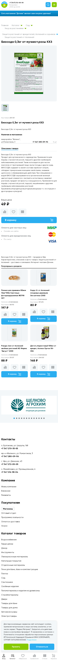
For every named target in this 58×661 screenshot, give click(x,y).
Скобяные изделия (10, 586)
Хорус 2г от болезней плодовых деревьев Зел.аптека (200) (39, 293)
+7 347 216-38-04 (9, 472)
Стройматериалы (9, 595)
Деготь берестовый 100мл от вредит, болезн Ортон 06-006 (43, 348)
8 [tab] (31, 418)
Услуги (4, 526)
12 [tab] (41, 418)
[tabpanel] (29, 405)
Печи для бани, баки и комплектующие (19, 569)
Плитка (4, 573)
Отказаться (42, 647)
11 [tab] (39, 418)
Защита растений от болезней (19, 37)
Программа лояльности (12, 517)
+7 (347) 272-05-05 (16, 3)
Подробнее (32, 640)
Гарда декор (7, 544)
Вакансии (5, 491)
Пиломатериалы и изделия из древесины (20, 590)
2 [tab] (16, 418)
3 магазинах (38, 299)
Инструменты (7, 552)
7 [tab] (29, 418)
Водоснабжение (9, 539)
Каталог (17, 25)
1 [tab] (14, 418)
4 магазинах (9, 355)
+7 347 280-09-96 (40, 142)
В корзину (29, 220)
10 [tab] (36, 418)
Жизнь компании (8, 486)
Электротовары (9, 616)
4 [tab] (21, 418)
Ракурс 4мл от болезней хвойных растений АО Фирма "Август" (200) (14, 348)
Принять (16, 647)
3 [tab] (19, 418)
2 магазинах (9, 302)
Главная (4, 25)
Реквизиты (6, 495)
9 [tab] (34, 418)
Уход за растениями (15, 28)
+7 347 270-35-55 (9, 448)
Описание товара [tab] (9, 148)
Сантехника (7, 582)
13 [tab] (44, 418)
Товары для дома (9, 607)
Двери (4, 599)
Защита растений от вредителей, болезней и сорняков (30, 34)
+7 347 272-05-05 (9, 464)
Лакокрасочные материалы (14, 556)
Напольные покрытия (11, 561)
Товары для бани (9, 603)
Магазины (8, 509)
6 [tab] (26, 418)
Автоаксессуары (9, 612)
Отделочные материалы (13, 565)
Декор (4, 548)
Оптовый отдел (8, 513)
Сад (29, 25)
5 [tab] (24, 418)
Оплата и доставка (10, 521)
